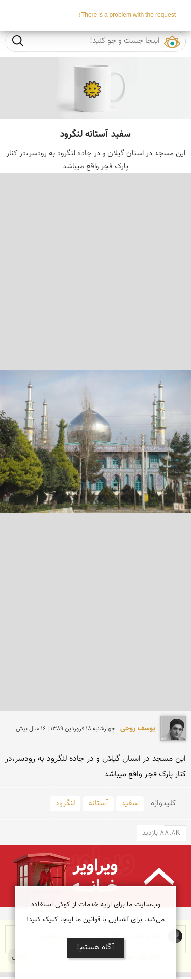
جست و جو (18, 40)
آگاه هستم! (95, 947)
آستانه (98, 803)
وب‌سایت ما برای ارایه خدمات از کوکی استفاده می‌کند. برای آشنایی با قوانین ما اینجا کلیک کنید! (95, 912)
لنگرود (65, 803)
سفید (130, 803)
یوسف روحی (137, 728)
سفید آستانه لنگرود (95, 134)
